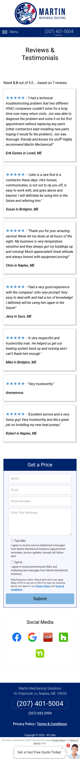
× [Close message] (62, 748)
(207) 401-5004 (59, 31)
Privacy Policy (43, 585)
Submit (40, 598)
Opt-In (18, 561)
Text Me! (20, 540)
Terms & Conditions (52, 723)
